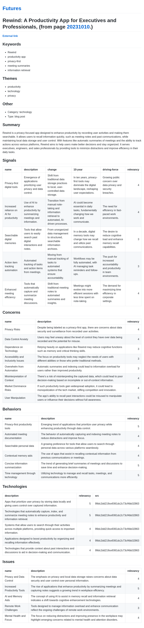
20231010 (78, 27)
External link (10, 36)
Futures (12, 8)
